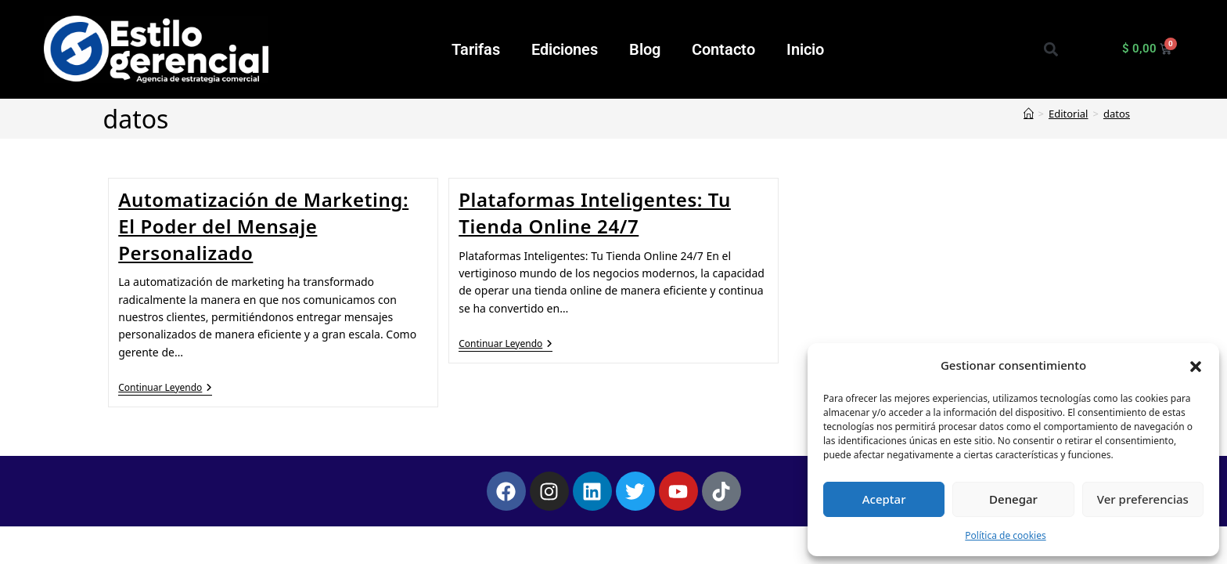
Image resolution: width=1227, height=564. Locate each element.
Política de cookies (1005, 535)
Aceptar (884, 499)
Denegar (1013, 499)
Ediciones (564, 49)
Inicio (805, 49)
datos (1116, 114)
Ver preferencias (1143, 499)
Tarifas (476, 49)
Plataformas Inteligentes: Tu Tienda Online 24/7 (595, 212)
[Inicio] (1029, 114)
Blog (644, 49)
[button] (1196, 365)
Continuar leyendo (165, 388)
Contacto (723, 49)
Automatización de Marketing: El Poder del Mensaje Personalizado (263, 225)
